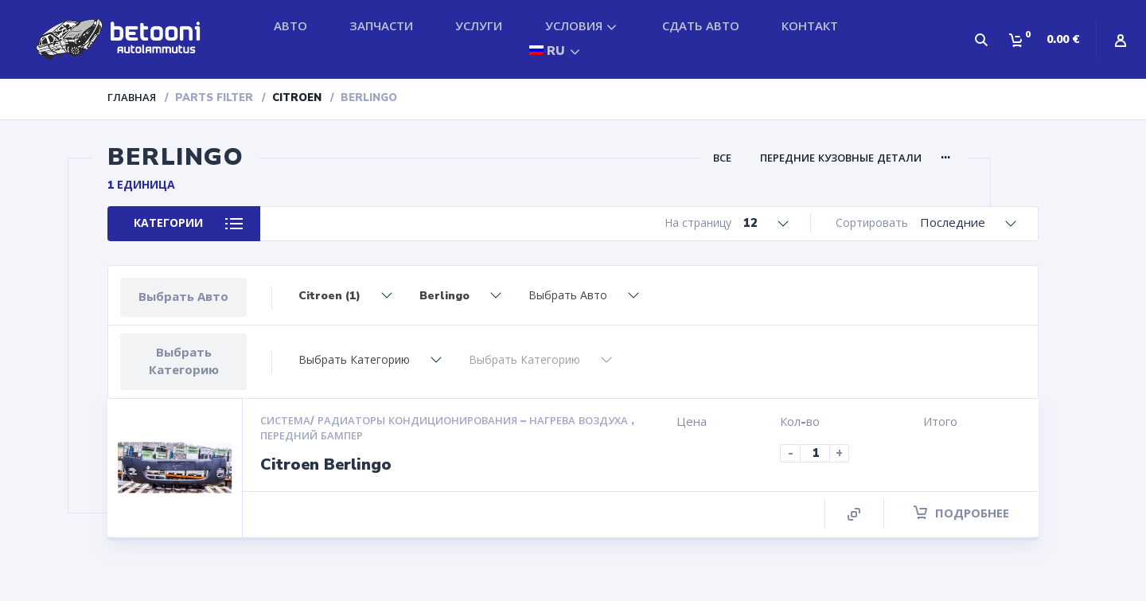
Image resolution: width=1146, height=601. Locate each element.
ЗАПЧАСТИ (381, 26)
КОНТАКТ (810, 26)
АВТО (290, 26)
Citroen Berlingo (326, 464)
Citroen (297, 98)
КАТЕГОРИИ (168, 223)
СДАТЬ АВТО (700, 26)
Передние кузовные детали (841, 158)
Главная (131, 98)
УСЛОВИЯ (573, 26)
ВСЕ (722, 158)
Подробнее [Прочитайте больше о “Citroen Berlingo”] (961, 513)
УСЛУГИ (478, 26)
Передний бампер (311, 436)
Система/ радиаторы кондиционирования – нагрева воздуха (445, 421)
